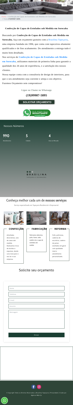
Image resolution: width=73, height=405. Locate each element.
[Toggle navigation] (64, 4)
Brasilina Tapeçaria (58, 39)
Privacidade (54, 393)
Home (4, 17)
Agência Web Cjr (36, 395)
